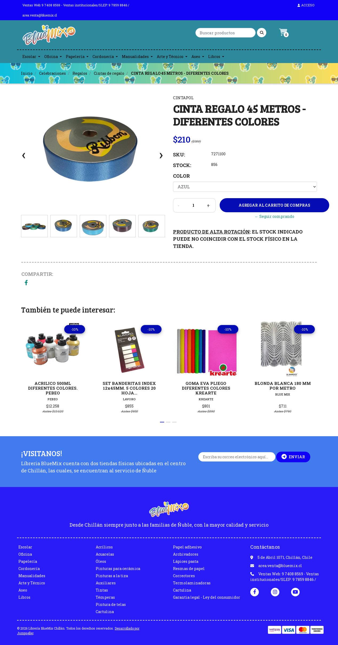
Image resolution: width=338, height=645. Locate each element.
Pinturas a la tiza (112, 575)
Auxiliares (106, 582)
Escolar (29, 56)
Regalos (80, 73)
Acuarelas (105, 554)
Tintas (102, 590)
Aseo (195, 56)
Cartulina (105, 611)
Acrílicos (104, 547)
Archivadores (185, 554)
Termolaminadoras (192, 582)
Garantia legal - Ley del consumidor (206, 597)
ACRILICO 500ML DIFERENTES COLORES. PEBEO (53, 388)
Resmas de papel (189, 568)
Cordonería (103, 56)
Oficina (51, 56)
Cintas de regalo (109, 73)
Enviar (293, 456)
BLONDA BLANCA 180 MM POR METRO (283, 386)
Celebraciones (52, 73)
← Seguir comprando (274, 216)
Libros (214, 56)
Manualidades (135, 56)
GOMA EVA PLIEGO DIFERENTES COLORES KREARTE (206, 388)
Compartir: (37, 274)
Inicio (27, 73)
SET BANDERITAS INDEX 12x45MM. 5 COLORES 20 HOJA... (129, 388)
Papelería (75, 56)
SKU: (179, 154)
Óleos (101, 561)
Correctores (184, 575)
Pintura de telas (111, 604)
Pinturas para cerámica (118, 568)
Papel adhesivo (187, 547)
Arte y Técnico (170, 56)
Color (181, 176)
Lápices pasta (185, 561)
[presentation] (23, 157)
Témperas (105, 597)
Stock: (182, 165)
